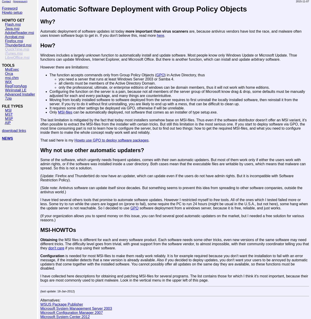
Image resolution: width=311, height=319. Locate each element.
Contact (6, 1)
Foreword (9, 8)
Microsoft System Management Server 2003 (76, 308)
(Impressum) (20, 1)
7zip (8, 98)
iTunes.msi (14, 53)
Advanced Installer (20, 94)
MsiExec (12, 69)
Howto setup (12, 12)
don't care (56, 248)
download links (14, 131)
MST (9, 115)
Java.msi (12, 29)
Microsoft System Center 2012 (65, 317)
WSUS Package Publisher (61, 304)
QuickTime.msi (17, 49)
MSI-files (65, 112)
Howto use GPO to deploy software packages (111, 140)
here (160, 35)
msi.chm (12, 78)
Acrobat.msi (14, 37)
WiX (8, 82)
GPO (160, 75)
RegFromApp (16, 86)
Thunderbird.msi (18, 45)
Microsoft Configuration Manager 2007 (71, 313)
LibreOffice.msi (17, 58)
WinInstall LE (15, 90)
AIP (8, 123)
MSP (9, 119)
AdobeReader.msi (19, 33)
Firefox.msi (14, 41)
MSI (8, 110)
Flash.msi (13, 24)
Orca (9, 74)
